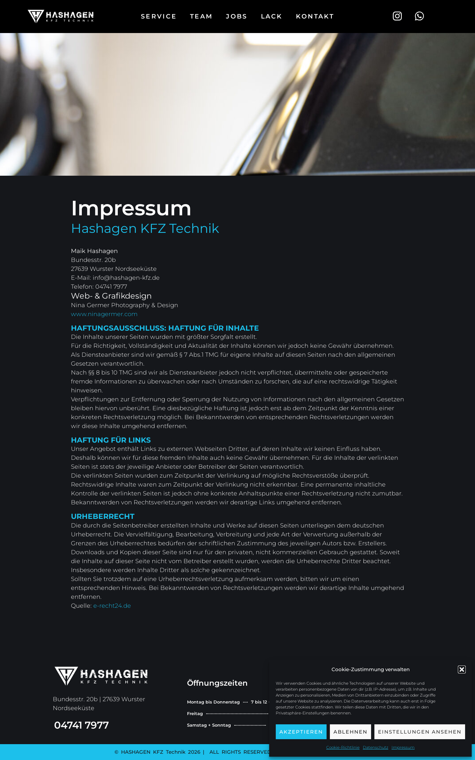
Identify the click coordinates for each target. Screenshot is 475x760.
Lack (272, 16)
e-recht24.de (113, 605)
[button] (462, 669)
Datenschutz (375, 747)
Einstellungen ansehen (419, 732)
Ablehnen (350, 732)
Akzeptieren (301, 732)
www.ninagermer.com (104, 314)
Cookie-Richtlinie (343, 747)
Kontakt (315, 16)
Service (159, 16)
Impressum (403, 747)
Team (201, 16)
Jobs (236, 16)
